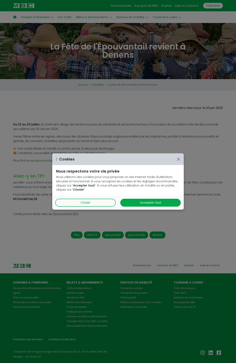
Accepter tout (150, 202)
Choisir (86, 202)
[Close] (178, 159)
